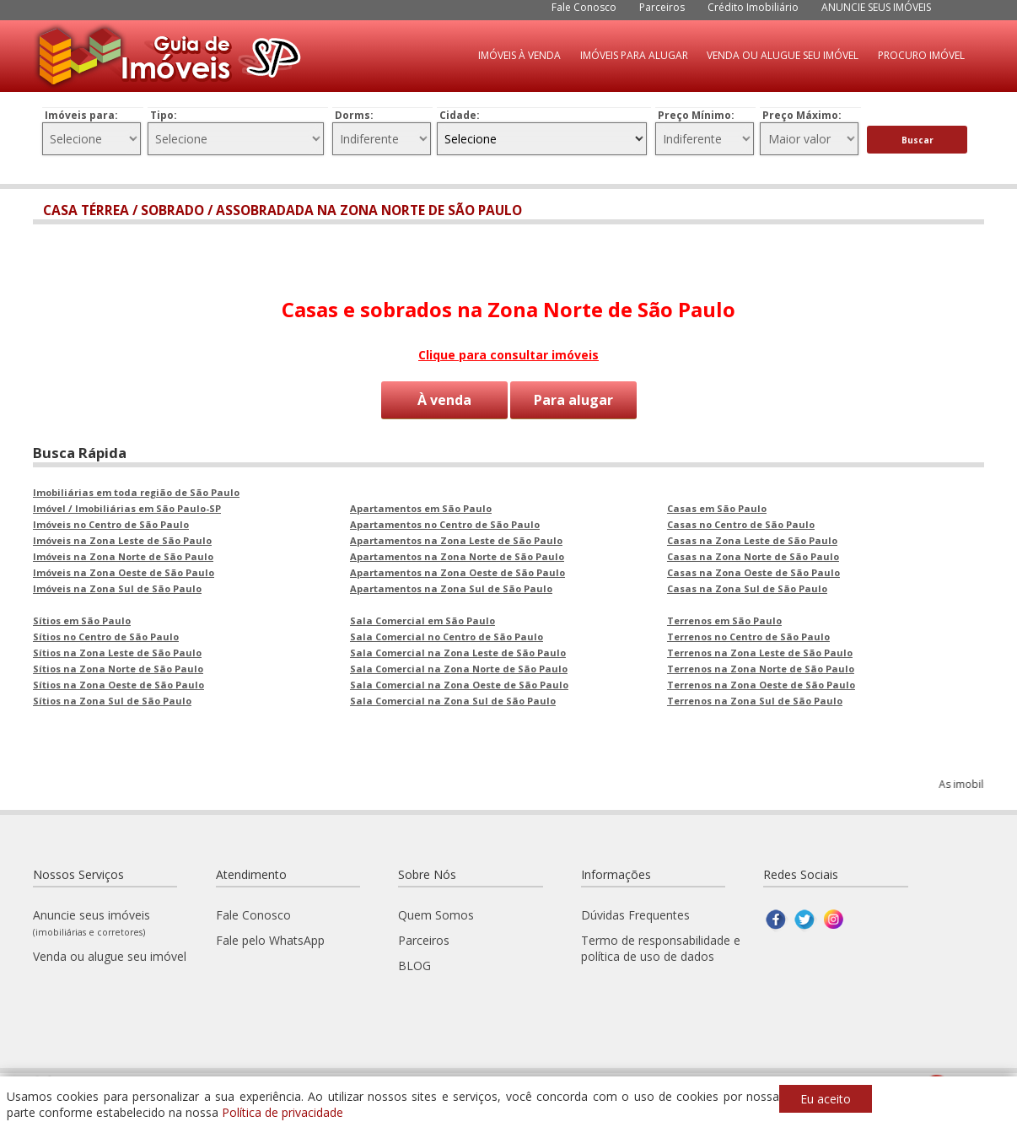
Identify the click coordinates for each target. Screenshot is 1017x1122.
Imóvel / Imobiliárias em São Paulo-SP (127, 506)
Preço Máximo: (802, 115)
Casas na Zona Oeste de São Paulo (753, 570)
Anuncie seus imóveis (91, 920)
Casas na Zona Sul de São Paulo (747, 586)
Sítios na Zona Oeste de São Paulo (118, 683)
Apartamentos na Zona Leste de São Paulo (456, 538)
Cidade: (459, 115)
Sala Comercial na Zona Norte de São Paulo (459, 667)
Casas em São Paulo (717, 506)
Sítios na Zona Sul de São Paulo (112, 699)
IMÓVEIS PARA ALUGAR (634, 55)
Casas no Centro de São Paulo (741, 522)
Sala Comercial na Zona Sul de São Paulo (453, 699)
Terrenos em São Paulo (724, 618)
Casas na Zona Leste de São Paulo (752, 538)
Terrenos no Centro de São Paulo (748, 634)
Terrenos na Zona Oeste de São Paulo (761, 683)
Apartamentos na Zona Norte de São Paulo (457, 554)
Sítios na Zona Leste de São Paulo (117, 651)
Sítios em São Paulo (82, 618)
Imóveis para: (81, 115)
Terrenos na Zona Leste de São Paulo (760, 651)
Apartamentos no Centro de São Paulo (445, 522)
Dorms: (354, 115)
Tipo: (163, 115)
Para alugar (573, 400)
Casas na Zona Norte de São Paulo (753, 554)
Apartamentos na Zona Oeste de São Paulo (457, 570)
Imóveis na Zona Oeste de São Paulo (123, 570)
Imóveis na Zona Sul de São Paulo (117, 586)
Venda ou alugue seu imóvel (109, 955)
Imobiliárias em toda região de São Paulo (136, 490)
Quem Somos (436, 913)
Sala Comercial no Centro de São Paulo (446, 634)
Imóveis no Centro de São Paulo (111, 522)
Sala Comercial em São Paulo (422, 618)
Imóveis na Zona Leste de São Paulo (122, 538)
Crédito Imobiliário (753, 7)
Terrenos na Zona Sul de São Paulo (754, 699)
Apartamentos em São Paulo (421, 506)
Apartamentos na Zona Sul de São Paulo (451, 586)
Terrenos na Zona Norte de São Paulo (760, 667)
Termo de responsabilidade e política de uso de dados (660, 947)
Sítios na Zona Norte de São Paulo (118, 667)
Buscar (917, 140)
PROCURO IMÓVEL (921, 55)
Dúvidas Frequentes (635, 913)
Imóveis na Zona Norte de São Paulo (123, 554)
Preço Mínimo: (696, 115)
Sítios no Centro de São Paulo (106, 634)
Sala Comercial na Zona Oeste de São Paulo (459, 683)
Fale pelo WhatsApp (270, 939)
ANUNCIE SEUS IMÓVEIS (876, 7)
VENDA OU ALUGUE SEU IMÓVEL (782, 55)
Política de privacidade (282, 1112)
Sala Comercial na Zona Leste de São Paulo (458, 651)
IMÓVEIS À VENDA (519, 55)
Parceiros (662, 7)
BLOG (414, 964)
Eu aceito (825, 1099)
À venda (444, 400)
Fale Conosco (584, 7)
